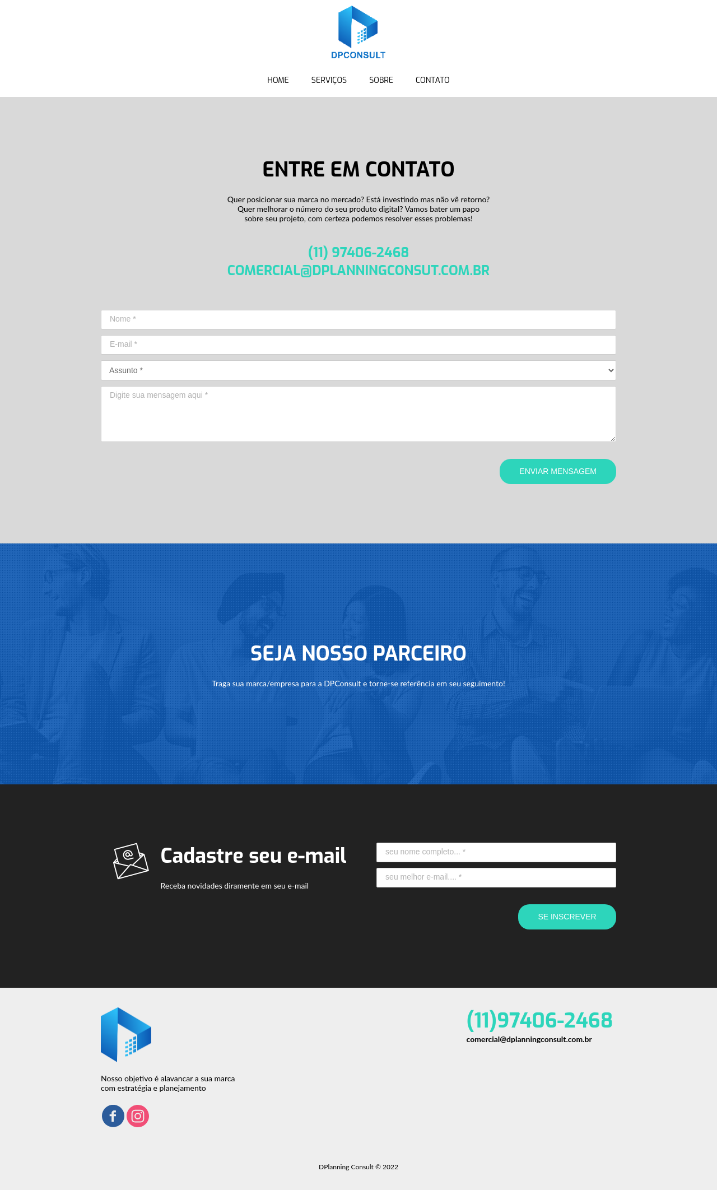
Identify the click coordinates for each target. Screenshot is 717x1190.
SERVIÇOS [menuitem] (329, 80)
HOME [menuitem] (278, 80)
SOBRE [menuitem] (381, 80)
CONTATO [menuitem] (433, 80)
